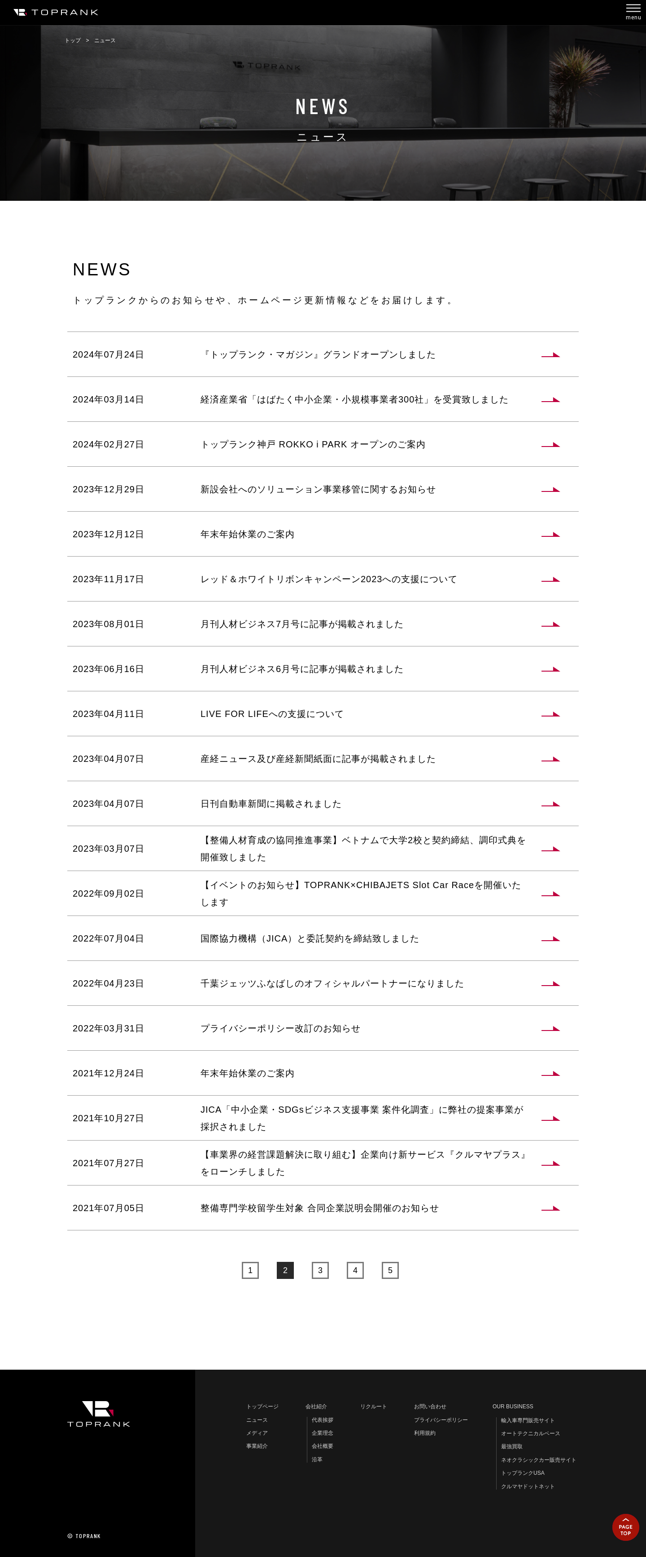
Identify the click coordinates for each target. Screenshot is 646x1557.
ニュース (257, 1420)
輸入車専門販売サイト (528, 1420)
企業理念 (322, 1433)
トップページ (262, 1406)
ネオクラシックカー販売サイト (538, 1460)
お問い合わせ (430, 1406)
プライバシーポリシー (441, 1420)
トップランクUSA (523, 1473)
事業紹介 (257, 1446)
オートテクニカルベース (530, 1433)
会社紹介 (316, 1406)
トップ (73, 40)
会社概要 (322, 1446)
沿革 (317, 1459)
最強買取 (512, 1446)
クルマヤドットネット (528, 1486)
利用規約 (425, 1433)
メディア (257, 1433)
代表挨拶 (322, 1420)
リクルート (373, 1406)
